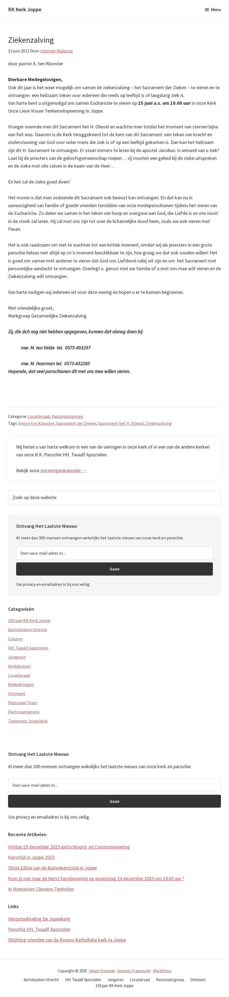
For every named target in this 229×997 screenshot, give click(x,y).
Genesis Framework (134, 970)
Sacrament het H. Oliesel (121, 423)
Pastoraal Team (22, 702)
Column (15, 638)
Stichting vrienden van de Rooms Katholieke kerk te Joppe (67, 940)
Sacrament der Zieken (76, 423)
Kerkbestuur (19, 666)
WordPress (162, 970)
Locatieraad (39, 416)
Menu (216, 9)
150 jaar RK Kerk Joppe (29, 620)
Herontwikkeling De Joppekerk (39, 919)
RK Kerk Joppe (24, 9)
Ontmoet (17, 693)
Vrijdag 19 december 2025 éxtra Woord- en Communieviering (69, 847)
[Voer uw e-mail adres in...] (114, 553)
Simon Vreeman (102, 970)
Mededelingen (21, 684)
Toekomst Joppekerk (28, 721)
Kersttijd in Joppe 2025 (31, 857)
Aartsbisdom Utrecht (27, 629)
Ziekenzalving (158, 423)
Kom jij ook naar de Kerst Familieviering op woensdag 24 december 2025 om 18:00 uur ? (96, 878)
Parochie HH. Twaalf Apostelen (39, 929)
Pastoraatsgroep (67, 416)
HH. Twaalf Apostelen (28, 648)
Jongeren (17, 657)
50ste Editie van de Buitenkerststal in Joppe (52, 868)
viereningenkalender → (63, 470)
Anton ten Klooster (36, 423)
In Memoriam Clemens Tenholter (41, 889)
